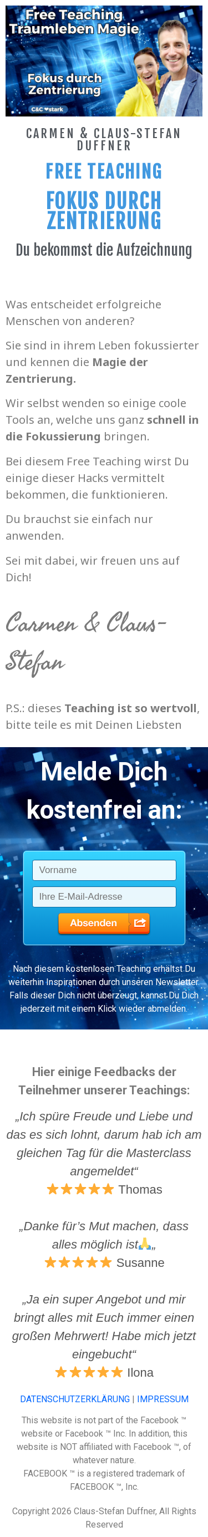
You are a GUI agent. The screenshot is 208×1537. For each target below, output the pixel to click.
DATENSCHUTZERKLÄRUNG (75, 1399)
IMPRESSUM (163, 1399)
